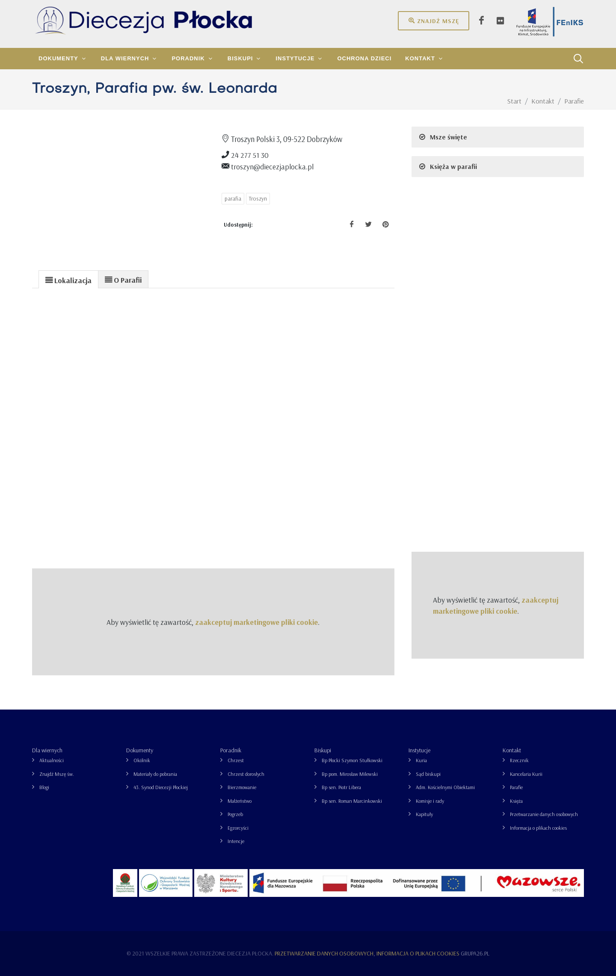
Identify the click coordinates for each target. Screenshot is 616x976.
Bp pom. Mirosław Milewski (350, 774)
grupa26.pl (475, 953)
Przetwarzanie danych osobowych (544, 814)
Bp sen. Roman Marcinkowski (352, 801)
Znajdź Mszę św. (56, 774)
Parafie (516, 787)
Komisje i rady (430, 801)
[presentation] (68, 279)
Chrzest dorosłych (246, 774)
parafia (233, 198)
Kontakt (512, 750)
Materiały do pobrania (155, 774)
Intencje (236, 841)
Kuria (421, 760)
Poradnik (230, 750)
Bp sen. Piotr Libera (341, 787)
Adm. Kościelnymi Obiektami (445, 787)
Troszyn (258, 198)
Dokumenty (139, 750)
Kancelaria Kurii (526, 774)
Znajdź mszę (433, 20)
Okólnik (141, 760)
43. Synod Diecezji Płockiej (160, 787)
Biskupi (322, 750)
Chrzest (236, 760)
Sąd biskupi (428, 774)
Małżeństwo (240, 801)
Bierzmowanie (242, 787)
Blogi (44, 787)
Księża (516, 801)
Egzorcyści (238, 828)
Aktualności (51, 760)
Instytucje (419, 750)
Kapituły (424, 814)
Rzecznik (519, 760)
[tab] (68, 279)
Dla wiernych (47, 750)
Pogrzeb (235, 814)
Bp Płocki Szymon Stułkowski (352, 760)
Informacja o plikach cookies (538, 828)
